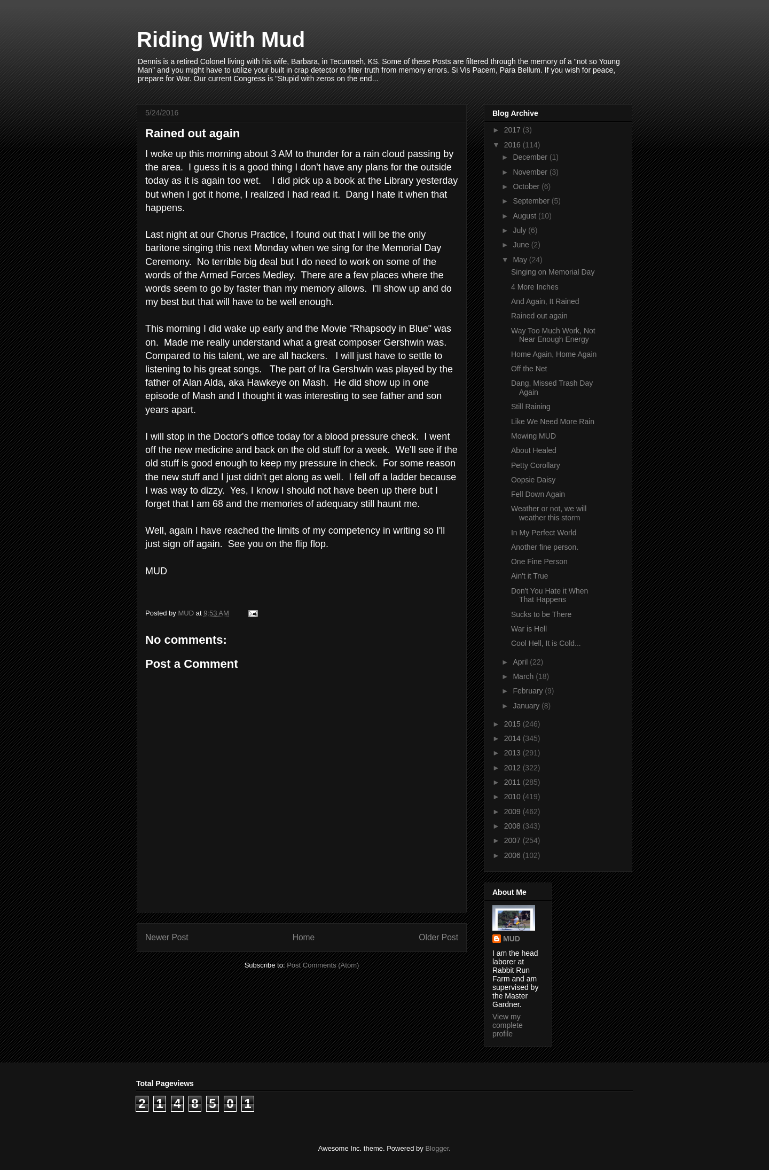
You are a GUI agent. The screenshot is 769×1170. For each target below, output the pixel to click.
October (527, 186)
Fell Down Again (538, 494)
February (529, 691)
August (525, 216)
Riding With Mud (221, 39)
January (527, 705)
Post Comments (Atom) (323, 965)
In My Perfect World (544, 532)
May (521, 259)
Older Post (438, 937)
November (531, 172)
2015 (513, 724)
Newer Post (167, 937)
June (522, 244)
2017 (513, 130)
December (531, 157)
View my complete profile (507, 1025)
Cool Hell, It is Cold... (546, 643)
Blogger (437, 1148)
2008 (513, 826)
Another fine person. (544, 547)
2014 (513, 738)
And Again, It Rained (545, 301)
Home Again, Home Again (554, 354)
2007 (513, 840)
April (521, 662)
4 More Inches (535, 287)
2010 (513, 796)
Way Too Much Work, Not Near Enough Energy (553, 335)
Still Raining (531, 406)
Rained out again (539, 315)
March (524, 676)
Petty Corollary (535, 465)
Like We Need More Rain (552, 421)
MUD (511, 938)
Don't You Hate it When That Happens (549, 595)
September (532, 201)
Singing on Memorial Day (552, 272)
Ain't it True (529, 576)
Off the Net (529, 368)
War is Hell (529, 629)
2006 (513, 855)
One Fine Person (539, 561)
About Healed (533, 450)
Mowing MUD (533, 436)
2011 (513, 782)
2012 (513, 767)
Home (304, 937)
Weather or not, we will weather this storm (548, 513)
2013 (513, 752)
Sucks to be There (541, 614)
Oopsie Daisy (533, 479)
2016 (513, 145)
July (520, 230)
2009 (513, 811)
